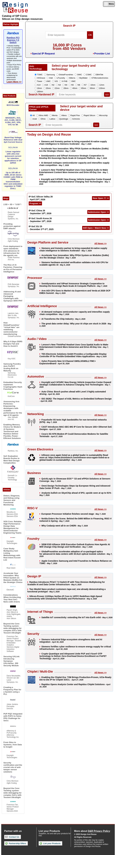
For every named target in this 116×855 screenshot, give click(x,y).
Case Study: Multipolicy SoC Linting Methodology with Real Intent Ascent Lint (12, 554)
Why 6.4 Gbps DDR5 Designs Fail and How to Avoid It (12, 343)
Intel (51, 78)
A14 (38, 85)
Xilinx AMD (43, 115)
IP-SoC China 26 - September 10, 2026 (40, 212)
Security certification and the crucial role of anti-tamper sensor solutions (12, 767)
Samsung (51, 74)
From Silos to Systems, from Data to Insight (12, 744)
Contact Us (12, 837)
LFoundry (61, 78)
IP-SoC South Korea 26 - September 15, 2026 (40, 219)
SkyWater (83, 78)
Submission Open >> (98, 212)
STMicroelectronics (100, 78)
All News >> (100, 243)
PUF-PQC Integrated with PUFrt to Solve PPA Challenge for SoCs (12, 717)
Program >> (35, 203)
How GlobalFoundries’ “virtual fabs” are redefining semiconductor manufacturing (11, 328)
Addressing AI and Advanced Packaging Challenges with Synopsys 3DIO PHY (13, 296)
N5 (72, 85)
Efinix (43, 119)
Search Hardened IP (41, 94)
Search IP (69, 25)
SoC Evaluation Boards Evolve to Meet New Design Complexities (11, 459)
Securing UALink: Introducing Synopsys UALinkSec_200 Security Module (11, 661)
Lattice (52, 119)
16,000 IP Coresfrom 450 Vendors (69, 47)
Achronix (76, 119)
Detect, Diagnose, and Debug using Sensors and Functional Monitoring (11, 500)
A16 (46, 85)
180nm (40, 91)
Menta (54, 115)
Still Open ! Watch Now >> (96, 228)
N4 (66, 85)
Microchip (103, 115)
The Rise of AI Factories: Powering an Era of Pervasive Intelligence (12, 268)
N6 (79, 85)
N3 (59, 85)
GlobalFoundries (66, 74)
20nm (48, 88)
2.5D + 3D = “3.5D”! (12, 204)
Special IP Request (43, 53)
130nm (102, 88)
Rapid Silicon (89, 115)
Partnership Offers (15, 843)
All (33, 115)
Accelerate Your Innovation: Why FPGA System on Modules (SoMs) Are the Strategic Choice (13, 577)
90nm (92, 88)
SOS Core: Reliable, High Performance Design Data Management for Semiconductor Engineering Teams (12, 527)
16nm (39, 88)
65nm (83, 88)
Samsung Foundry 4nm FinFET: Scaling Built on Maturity (12, 367)
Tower (39, 81)
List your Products (50, 843)
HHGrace (41, 78)
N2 (53, 85)
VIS (56, 81)
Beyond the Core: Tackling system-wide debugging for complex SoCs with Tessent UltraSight (12, 628)
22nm (57, 88)
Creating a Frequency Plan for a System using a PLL (12, 690)
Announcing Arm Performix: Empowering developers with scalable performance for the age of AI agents (12, 408)
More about (92, 831)
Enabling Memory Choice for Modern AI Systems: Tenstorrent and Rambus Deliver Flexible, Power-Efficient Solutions (12, 431)
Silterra (72, 78)
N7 (85, 85)
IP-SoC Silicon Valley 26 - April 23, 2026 (41, 198)
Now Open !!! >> (101, 198)
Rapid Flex (75, 115)
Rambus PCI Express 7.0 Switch (13, 40)
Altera (64, 115)
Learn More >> (14, 82)
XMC (73, 81)
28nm (66, 88)
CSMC (89, 74)
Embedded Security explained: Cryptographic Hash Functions (12, 385)
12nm (101, 85)
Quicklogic (63, 119)
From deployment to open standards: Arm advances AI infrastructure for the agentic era (12, 250)
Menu (109, 4)
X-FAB (64, 81)
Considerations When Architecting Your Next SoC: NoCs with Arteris (12, 598)
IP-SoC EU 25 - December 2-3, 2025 (41, 227)
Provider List (102, 53)
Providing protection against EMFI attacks (12, 226)
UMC (48, 81)
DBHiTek (99, 74)
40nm (74, 88)
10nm (92, 85)
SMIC (79, 74)
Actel (34, 119)
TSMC (40, 74)
